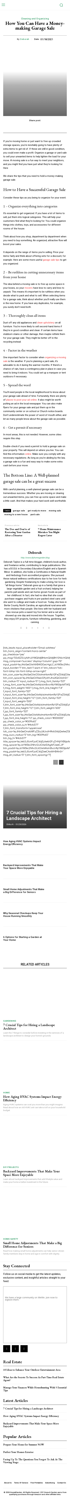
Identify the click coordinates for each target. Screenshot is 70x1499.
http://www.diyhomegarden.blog (35, 557)
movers (29, 287)
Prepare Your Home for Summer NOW (23, 1444)
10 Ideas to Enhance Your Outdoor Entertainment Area (31, 1369)
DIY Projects (11, 1167)
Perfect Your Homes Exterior (18, 1452)
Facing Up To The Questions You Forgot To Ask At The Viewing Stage (32, 1461)
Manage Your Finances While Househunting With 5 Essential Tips (34, 1389)
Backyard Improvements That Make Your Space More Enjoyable (23, 867)
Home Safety (10, 1239)
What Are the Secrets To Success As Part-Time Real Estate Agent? (33, 1379)
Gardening (9, 1021)
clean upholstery (45, 322)
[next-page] (61, 762)
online (28, 454)
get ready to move (37, 510)
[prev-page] (55, 762)
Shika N (9, 824)
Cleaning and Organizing (35, 18)
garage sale (19, 510)
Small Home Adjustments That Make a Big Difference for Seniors (23, 891)
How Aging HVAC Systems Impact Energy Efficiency (22, 843)
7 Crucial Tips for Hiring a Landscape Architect (34, 815)
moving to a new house (16, 514)
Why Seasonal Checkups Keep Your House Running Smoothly (23, 915)
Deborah (24, 39)
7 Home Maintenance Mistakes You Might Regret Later (49, 532)
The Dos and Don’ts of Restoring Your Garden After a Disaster (17, 532)
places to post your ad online (21, 399)
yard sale (35, 514)
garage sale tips (51, 259)
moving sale (55, 510)
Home (6, 1093)
